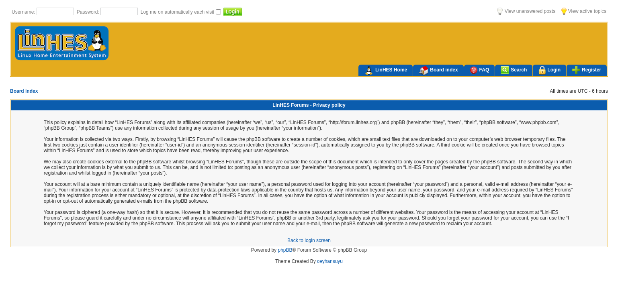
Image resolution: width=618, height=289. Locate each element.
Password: (88, 12)
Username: (24, 12)
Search (514, 70)
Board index (438, 70)
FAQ (479, 70)
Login (549, 70)
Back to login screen (309, 240)
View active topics (584, 11)
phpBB (285, 250)
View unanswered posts (526, 11)
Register (586, 70)
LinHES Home (385, 70)
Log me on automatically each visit (178, 12)
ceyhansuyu (330, 261)
